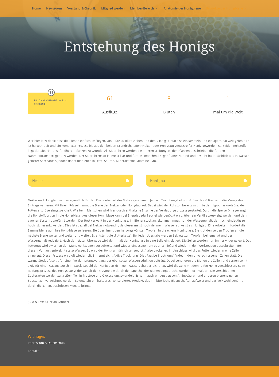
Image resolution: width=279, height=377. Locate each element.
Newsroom (54, 8)
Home (36, 8)
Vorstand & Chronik (81, 8)
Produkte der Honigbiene (224, 8)
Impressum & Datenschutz (46, 343)
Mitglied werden (113, 8)
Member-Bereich (142, 8)
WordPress (98, 371)
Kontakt (33, 351)
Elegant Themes (57, 371)
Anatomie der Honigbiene (182, 8)
